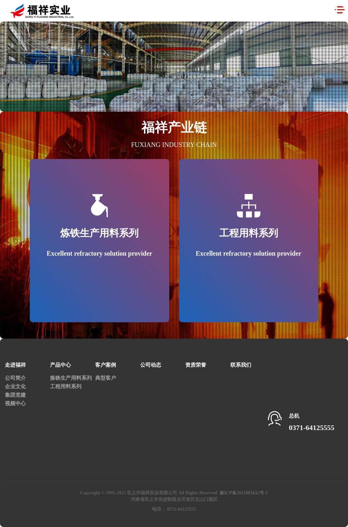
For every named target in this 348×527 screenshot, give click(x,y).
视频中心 (15, 403)
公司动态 (150, 365)
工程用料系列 (65, 386)
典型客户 (105, 378)
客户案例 (105, 365)
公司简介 (15, 378)
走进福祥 (15, 365)
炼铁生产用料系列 (71, 378)
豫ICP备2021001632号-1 (244, 492)
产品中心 (60, 365)
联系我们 (240, 365)
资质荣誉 (195, 365)
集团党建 (15, 395)
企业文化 (15, 386)
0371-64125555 (311, 427)
